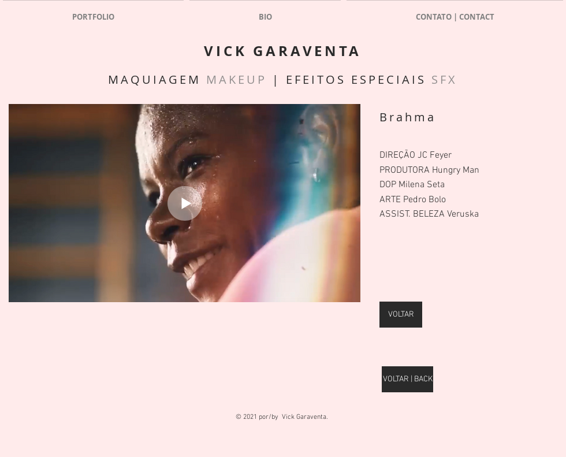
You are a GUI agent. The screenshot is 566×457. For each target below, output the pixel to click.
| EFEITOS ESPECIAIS (349, 79)
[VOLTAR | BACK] (407, 379)
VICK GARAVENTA (282, 51)
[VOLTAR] (400, 315)
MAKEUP (236, 79)
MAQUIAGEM (157, 79)
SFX (444, 79)
